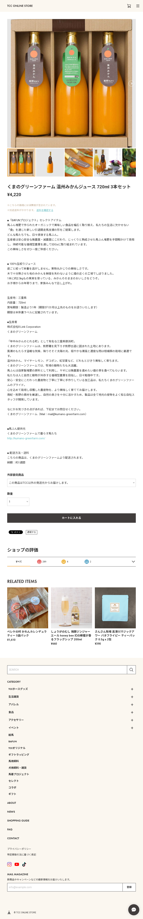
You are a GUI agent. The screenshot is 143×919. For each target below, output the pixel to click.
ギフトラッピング (18, 754)
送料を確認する (45, 210)
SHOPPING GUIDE (18, 820)
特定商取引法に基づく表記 (21, 854)
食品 (11, 712)
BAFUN (12, 741)
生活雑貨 (13, 696)
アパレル (13, 704)
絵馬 (11, 735)
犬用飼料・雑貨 (17, 767)
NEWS (11, 812)
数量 (10, 493)
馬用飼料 (13, 761)
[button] (131, 83)
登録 (129, 887)
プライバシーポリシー (19, 849)
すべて (18, 561)
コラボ (12, 787)
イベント (13, 727)
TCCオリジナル (16, 748)
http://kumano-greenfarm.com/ (26, 438)
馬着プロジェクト (18, 774)
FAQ (9, 829)
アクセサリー (16, 720)
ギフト (12, 794)
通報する (31, 532)
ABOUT (11, 803)
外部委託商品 (15, 475)
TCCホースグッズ (18, 689)
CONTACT (13, 838)
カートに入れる (71, 518)
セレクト (13, 781)
